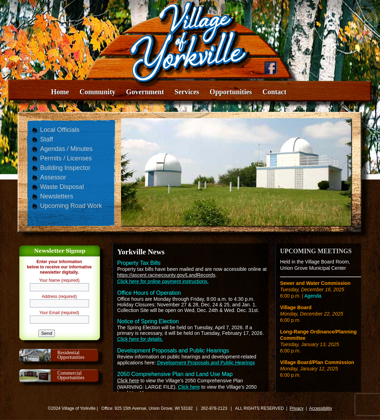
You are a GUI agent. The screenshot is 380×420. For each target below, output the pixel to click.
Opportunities (231, 92)
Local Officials (60, 129)
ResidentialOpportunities (70, 355)
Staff (46, 139)
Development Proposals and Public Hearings (206, 362)
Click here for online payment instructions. (163, 281)
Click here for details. (140, 339)
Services (187, 92)
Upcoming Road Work (71, 205)
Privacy (296, 408)
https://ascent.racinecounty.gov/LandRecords (166, 275)
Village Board (295, 307)
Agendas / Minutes (66, 148)
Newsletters (56, 196)
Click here (128, 380)
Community (97, 92)
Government (145, 92)
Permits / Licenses (66, 158)
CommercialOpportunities (70, 375)
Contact (274, 92)
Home (60, 92)
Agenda (312, 296)
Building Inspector (65, 167)
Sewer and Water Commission (315, 283)
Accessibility (320, 408)
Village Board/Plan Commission (317, 362)
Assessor (53, 177)
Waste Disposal (62, 186)
